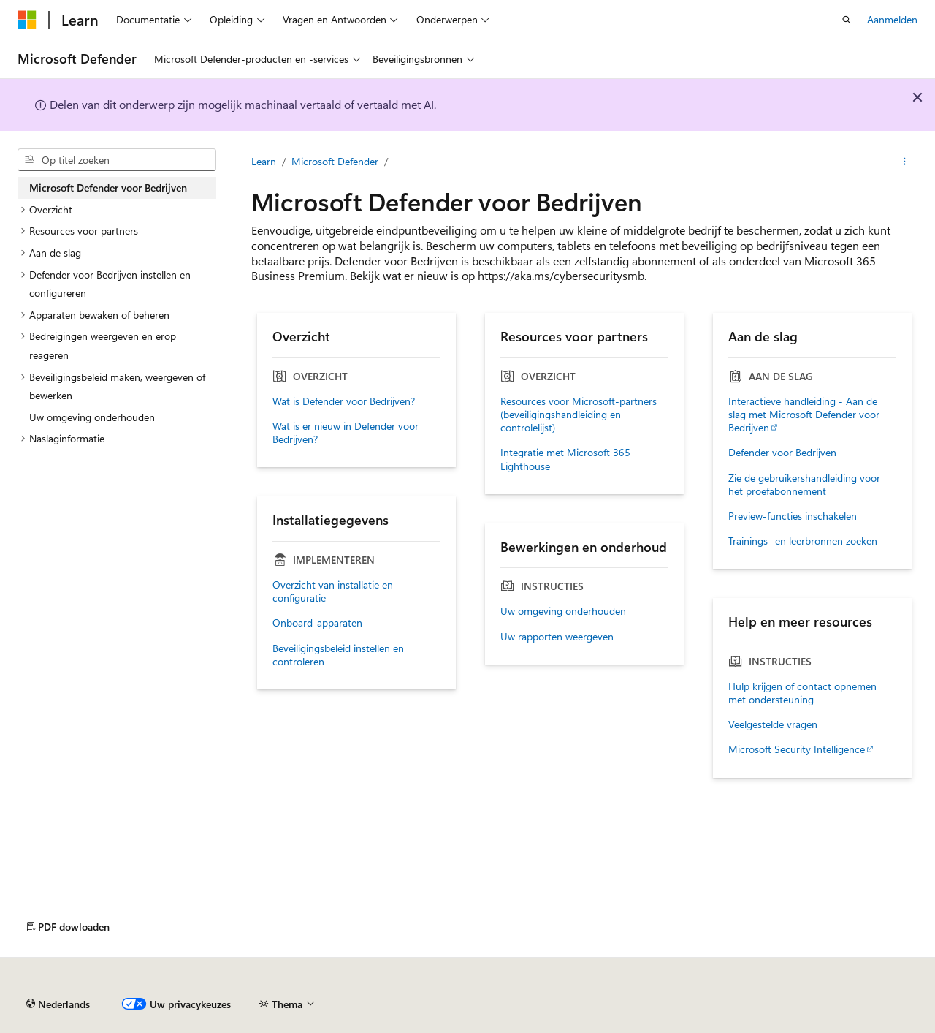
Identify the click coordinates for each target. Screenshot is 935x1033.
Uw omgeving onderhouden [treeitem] (92, 417)
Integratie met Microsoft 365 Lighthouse (565, 459)
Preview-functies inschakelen (792, 516)
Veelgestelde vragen (772, 724)
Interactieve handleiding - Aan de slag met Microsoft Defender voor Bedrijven (803, 414)
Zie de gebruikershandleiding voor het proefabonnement (804, 485)
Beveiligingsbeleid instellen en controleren (338, 655)
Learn (263, 161)
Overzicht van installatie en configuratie (332, 591)
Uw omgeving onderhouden (563, 611)
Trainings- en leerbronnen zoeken (802, 541)
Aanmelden (892, 19)
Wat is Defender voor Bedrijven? (343, 401)
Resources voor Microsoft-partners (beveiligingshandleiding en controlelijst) (578, 414)
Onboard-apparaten (317, 622)
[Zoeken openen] (846, 20)
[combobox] (117, 160)
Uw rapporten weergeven (557, 636)
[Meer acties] (904, 161)
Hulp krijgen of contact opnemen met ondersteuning (802, 693)
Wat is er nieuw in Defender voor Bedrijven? (345, 433)
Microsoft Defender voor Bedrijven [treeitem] (108, 187)
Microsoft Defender (334, 161)
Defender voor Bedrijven (782, 452)
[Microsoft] (27, 19)
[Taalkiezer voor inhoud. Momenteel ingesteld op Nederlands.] (58, 1004)
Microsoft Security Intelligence (796, 749)
